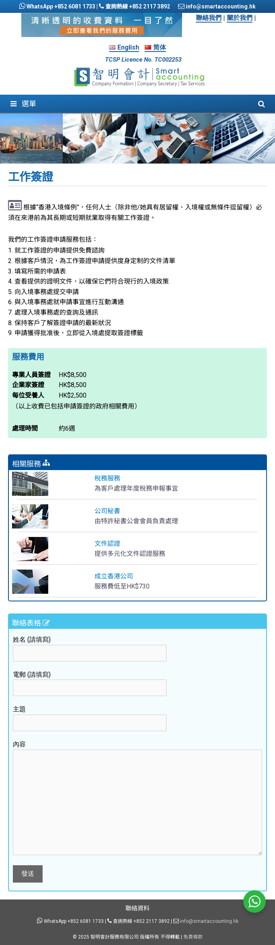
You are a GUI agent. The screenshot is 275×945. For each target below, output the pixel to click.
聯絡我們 (209, 18)
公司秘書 (107, 511)
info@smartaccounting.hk (220, 6)
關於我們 (239, 18)
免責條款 (193, 937)
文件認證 (107, 543)
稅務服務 (107, 478)
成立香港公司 (113, 576)
